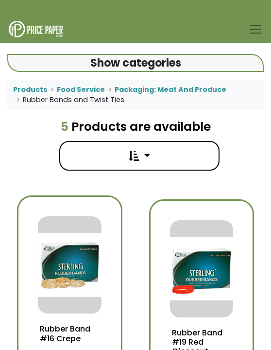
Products (30, 89)
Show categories (135, 62)
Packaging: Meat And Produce (170, 89)
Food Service (81, 89)
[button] (139, 156)
